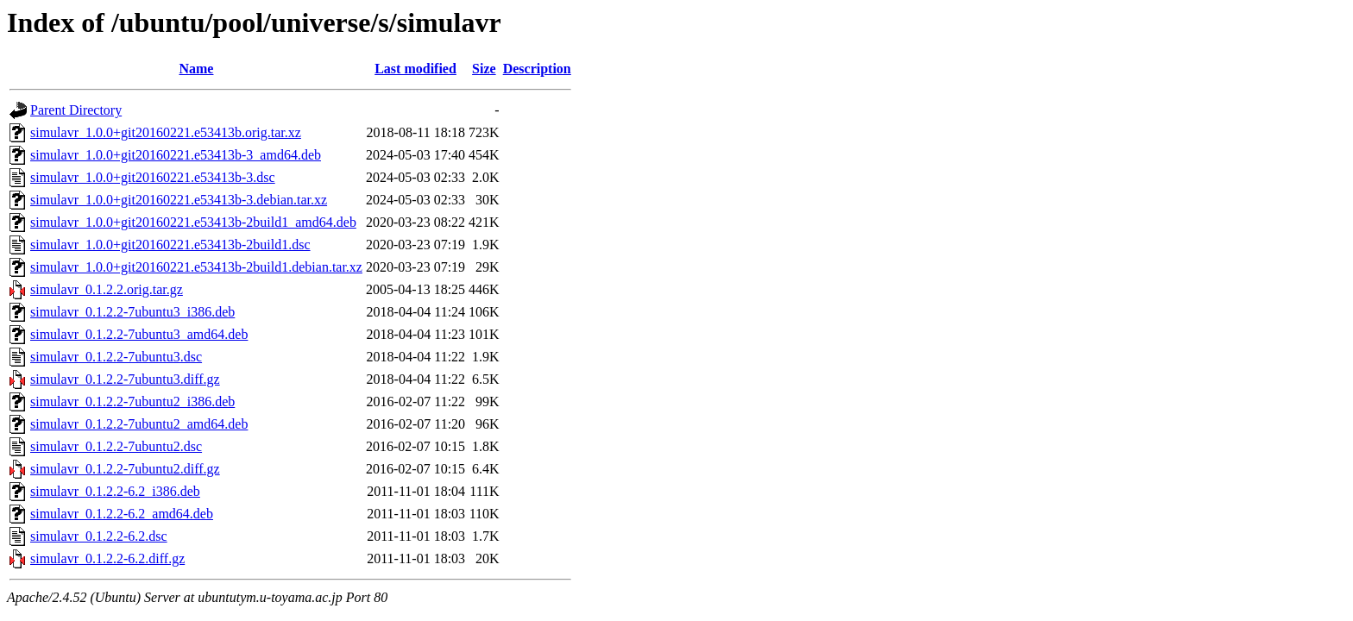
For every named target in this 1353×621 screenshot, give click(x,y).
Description (537, 68)
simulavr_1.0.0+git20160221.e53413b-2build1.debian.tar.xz (196, 267)
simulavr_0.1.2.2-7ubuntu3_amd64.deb (139, 334)
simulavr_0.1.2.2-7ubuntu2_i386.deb (132, 401)
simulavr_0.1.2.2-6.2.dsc (98, 536)
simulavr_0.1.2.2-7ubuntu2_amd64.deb (139, 424)
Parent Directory (76, 110)
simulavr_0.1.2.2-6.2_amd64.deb (121, 513)
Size (484, 68)
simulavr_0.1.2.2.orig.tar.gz (106, 289)
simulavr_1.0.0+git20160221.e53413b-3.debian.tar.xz (178, 199)
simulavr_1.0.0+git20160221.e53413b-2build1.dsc (170, 244)
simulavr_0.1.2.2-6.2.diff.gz (107, 558)
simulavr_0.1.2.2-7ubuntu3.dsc (116, 356)
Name (196, 68)
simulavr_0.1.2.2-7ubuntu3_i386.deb (132, 311)
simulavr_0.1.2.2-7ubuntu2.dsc (116, 446)
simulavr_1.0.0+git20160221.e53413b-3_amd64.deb (175, 154)
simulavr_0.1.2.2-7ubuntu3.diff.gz (125, 379)
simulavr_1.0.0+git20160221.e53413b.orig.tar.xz (165, 132)
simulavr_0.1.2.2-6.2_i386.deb (115, 491)
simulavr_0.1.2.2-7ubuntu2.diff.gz (125, 468)
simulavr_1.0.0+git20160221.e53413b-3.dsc (152, 177)
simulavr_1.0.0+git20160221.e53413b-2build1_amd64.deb (193, 222)
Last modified (415, 68)
